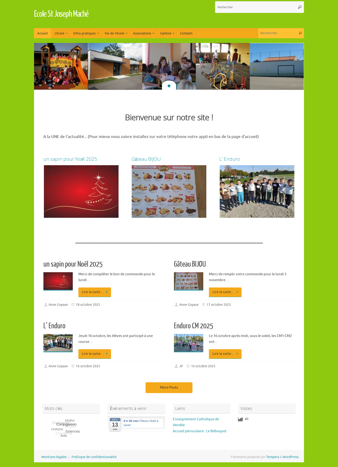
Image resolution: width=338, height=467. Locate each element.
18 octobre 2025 (88, 305)
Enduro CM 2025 (193, 326)
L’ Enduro (54, 326)
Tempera (272, 457)
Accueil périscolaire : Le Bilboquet (200, 431)
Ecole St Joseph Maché (61, 14)
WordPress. (291, 457)
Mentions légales (54, 457)
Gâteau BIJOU (190, 264)
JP (181, 366)
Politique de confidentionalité (94, 457)
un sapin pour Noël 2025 (73, 264)
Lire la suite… (95, 292)
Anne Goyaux (58, 305)
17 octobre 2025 (219, 305)
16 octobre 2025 (88, 366)
